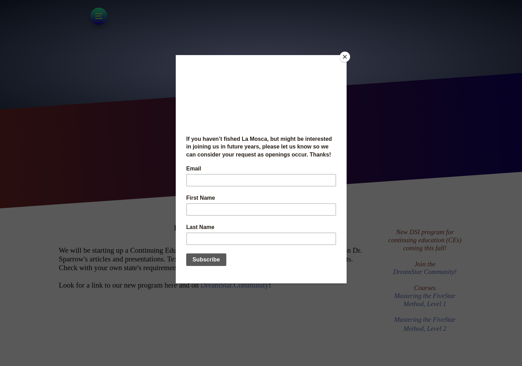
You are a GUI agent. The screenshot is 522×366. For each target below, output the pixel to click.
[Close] (345, 57)
